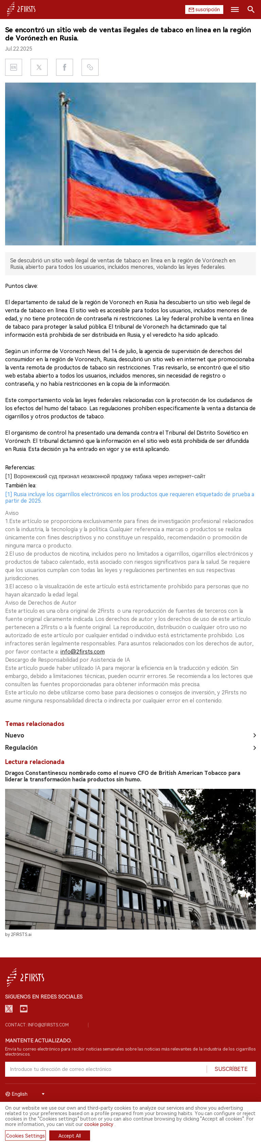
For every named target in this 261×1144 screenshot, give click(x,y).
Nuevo (14, 735)
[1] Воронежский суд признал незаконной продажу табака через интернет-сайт (105, 476)
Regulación (21, 747)
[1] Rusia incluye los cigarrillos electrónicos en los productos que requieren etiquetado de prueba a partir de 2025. (129, 497)
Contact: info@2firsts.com (37, 1025)
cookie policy (98, 1124)
